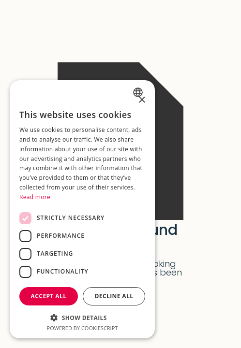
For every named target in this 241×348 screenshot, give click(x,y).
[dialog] (82, 209)
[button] (82, 317)
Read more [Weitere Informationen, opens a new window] (34, 197)
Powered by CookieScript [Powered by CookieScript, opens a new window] (82, 328)
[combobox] (139, 92)
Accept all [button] (49, 296)
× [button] (141, 100)
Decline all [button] (114, 296)
